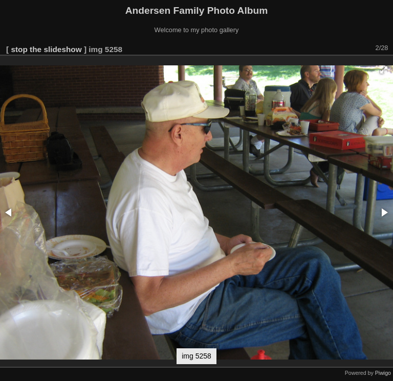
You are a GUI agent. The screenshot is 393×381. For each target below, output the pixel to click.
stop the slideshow (46, 49)
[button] (384, 70)
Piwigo (383, 373)
